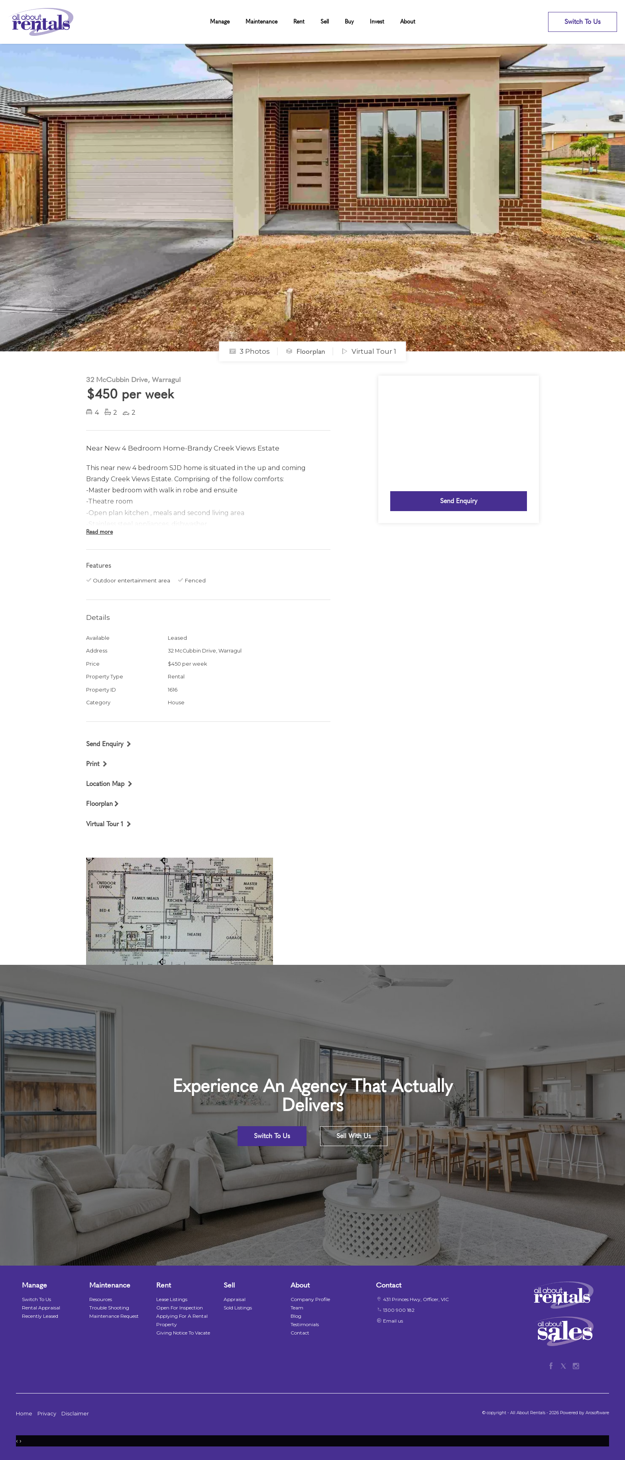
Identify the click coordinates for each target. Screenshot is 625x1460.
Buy (349, 21)
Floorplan (305, 351)
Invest (377, 21)
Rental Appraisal (41, 1308)
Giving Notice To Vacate (183, 1333)
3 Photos (249, 351)
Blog (296, 1316)
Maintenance (261, 21)
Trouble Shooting (109, 1308)
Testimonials (305, 1324)
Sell (324, 21)
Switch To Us (582, 21)
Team (297, 1308)
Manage (220, 21)
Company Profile (310, 1299)
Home (24, 1414)
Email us (393, 1321)
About (407, 21)
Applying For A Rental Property (182, 1320)
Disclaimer (75, 1414)
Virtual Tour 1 (368, 351)
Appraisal (235, 1299)
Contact (300, 1333)
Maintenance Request (114, 1316)
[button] (97, 764)
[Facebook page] (552, 1364)
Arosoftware (597, 1412)
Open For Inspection (179, 1308)
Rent (299, 21)
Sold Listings (238, 1308)
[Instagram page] (576, 1364)
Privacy (46, 1414)
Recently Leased (40, 1316)
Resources (100, 1299)
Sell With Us (353, 1136)
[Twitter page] (565, 1364)
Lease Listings (171, 1299)
